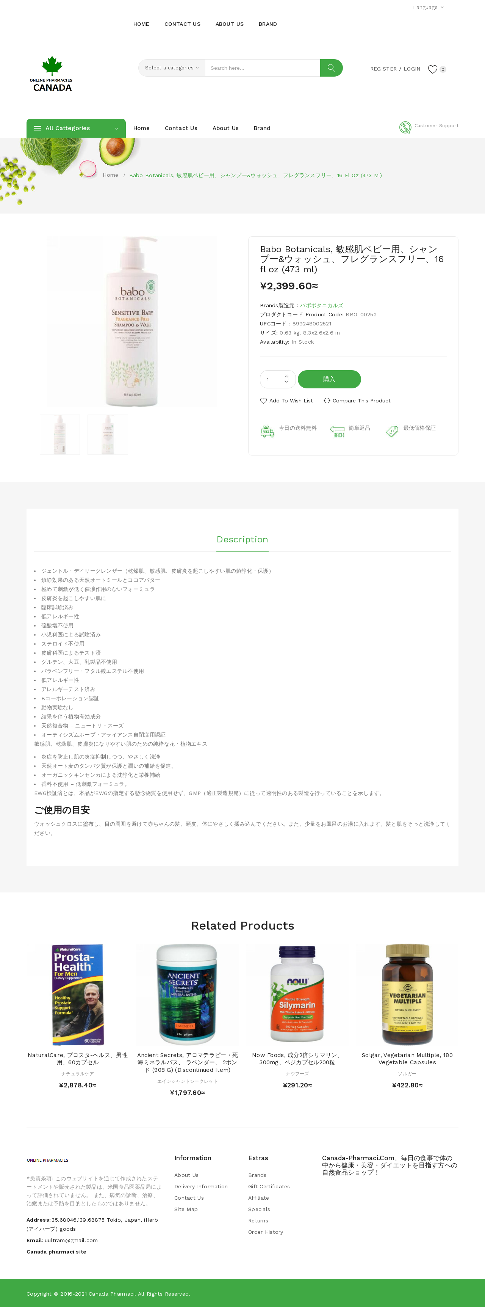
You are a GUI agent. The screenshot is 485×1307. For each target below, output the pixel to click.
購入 (329, 379)
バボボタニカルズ (321, 305)
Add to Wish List (291, 400)
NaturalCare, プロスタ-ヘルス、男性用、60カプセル (78, 1059)
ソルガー (407, 1073)
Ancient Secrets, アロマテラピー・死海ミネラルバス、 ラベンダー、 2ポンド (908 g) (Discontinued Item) (187, 1063)
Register (382, 69)
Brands (257, 1175)
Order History (265, 1232)
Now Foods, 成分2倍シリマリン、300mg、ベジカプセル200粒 (297, 1059)
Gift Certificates (269, 1186)
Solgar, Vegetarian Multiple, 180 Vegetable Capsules (407, 1059)
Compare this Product (362, 400)
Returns (258, 1220)
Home (110, 175)
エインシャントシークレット (187, 1081)
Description (242, 539)
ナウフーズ (297, 1073)
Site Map (186, 1209)
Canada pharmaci (112, 1294)
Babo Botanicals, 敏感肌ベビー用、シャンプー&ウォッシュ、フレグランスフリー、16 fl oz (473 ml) (255, 175)
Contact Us (189, 1198)
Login (411, 69)
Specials (259, 1209)
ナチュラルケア (77, 1073)
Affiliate (258, 1198)
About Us (186, 1175)
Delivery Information (201, 1186)
